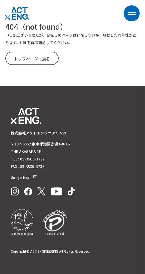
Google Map (24, 178)
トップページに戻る (32, 59)
